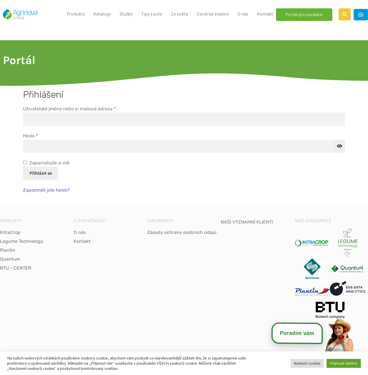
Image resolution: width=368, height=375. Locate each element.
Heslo (39, 135)
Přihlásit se (41, 173)
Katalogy (102, 13)
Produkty (76, 13)
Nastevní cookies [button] (307, 363)
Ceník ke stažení (213, 13)
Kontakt (265, 13)
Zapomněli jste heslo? (46, 190)
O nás (242, 13)
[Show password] (339, 146)
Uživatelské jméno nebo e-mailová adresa (78, 108)
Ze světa (179, 13)
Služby (126, 13)
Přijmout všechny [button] (343, 363)
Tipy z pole (151, 13)
